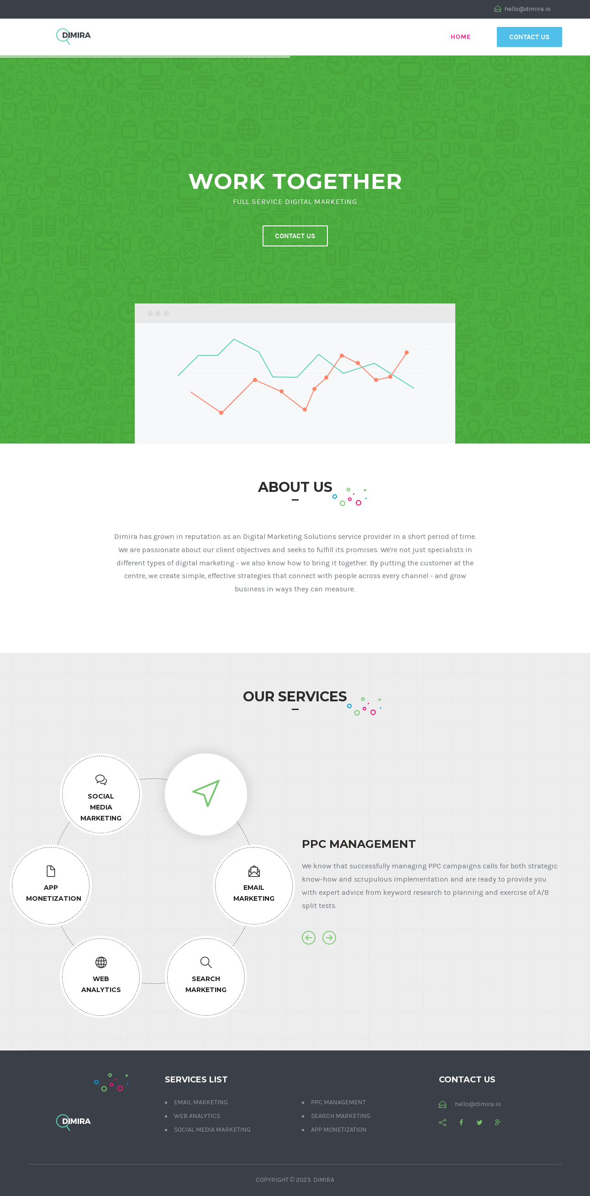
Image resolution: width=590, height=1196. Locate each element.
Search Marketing (340, 1116)
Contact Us (529, 37)
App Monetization (339, 1129)
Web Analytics (197, 1116)
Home (461, 37)
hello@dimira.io (523, 9)
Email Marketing (201, 1102)
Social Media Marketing (212, 1129)
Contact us (295, 236)
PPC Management (338, 1102)
